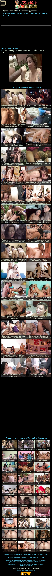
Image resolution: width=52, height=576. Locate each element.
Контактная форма (19, 568)
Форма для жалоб (33, 568)
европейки (12, 52)
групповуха (9, 50)
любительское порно (23, 50)
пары (3, 52)
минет (42, 50)
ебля (35, 50)
